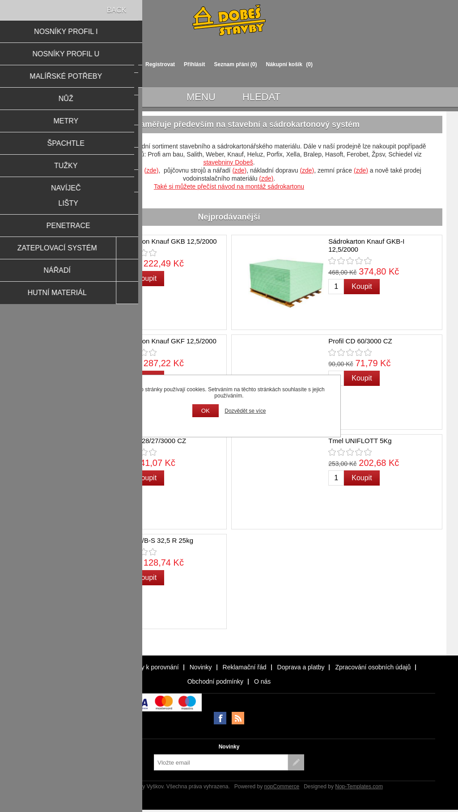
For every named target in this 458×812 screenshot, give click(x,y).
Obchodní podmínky (215, 681)
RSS (238, 718)
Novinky (201, 667)
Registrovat (160, 64)
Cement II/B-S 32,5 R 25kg (153, 540)
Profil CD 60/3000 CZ (360, 341)
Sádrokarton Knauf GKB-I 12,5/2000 (366, 245)
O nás (262, 681)
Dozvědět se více (245, 411)
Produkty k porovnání (148, 667)
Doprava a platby (301, 667)
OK (205, 410)
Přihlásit (194, 64)
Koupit (146, 278)
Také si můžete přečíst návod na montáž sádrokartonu (229, 186)
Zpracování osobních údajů (373, 667)
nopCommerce (281, 786)
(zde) (151, 170)
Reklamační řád (245, 667)
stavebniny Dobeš (228, 162)
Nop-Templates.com (359, 786)
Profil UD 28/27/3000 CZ (149, 440)
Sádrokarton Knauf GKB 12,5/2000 (165, 241)
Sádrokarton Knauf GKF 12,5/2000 (164, 341)
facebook (220, 718)
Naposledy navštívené (78, 667)
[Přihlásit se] (221, 762)
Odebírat (296, 762)
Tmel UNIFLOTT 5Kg (359, 440)
